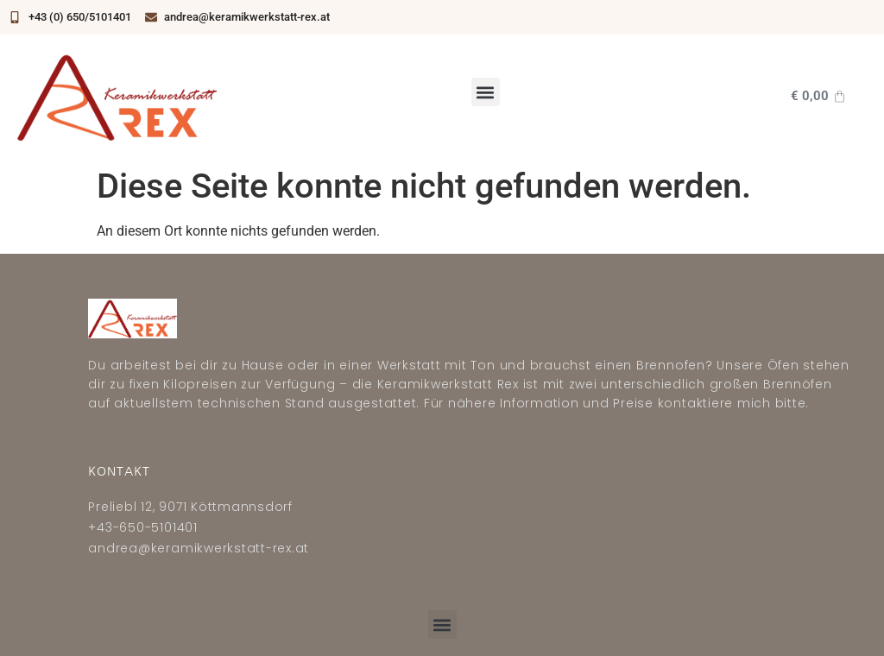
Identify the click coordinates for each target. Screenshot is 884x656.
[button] (485, 92)
